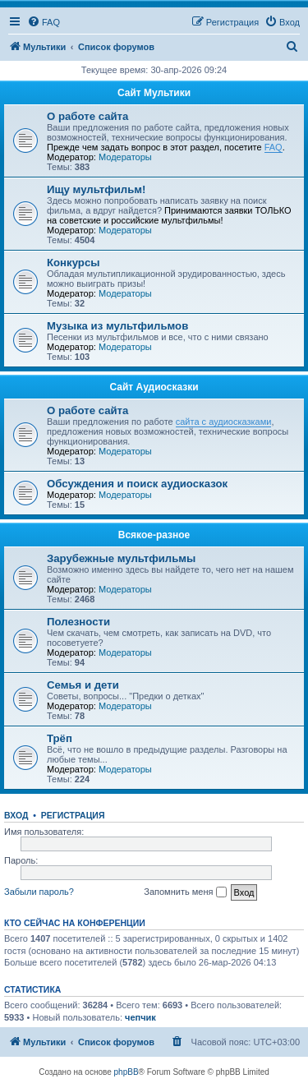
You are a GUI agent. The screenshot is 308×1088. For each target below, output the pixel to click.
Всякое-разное (154, 535)
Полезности (78, 621)
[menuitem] (43, 22)
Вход (16, 815)
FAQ (273, 147)
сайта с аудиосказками (224, 421)
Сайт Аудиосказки (153, 387)
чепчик (140, 1017)
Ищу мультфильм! (96, 189)
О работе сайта (87, 116)
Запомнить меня (185, 892)
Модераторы (125, 157)
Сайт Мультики (154, 93)
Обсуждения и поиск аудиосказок (137, 483)
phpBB (126, 1071)
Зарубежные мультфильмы (121, 558)
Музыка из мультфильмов (117, 326)
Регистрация (73, 815)
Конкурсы (73, 262)
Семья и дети (83, 685)
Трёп (59, 738)
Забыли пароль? (39, 892)
